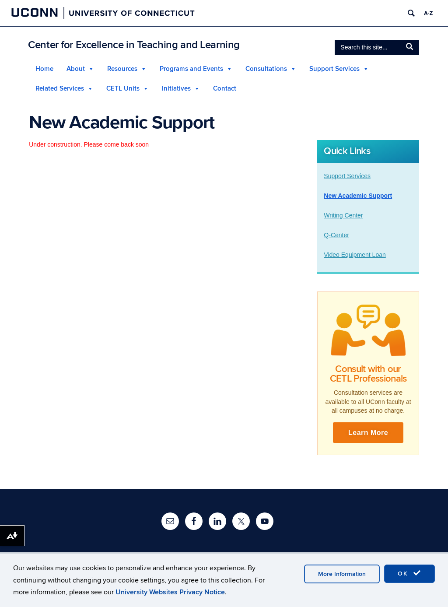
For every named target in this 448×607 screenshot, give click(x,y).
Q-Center (336, 235)
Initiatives (176, 88)
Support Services (334, 69)
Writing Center (343, 215)
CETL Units (123, 88)
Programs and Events (191, 69)
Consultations (266, 69)
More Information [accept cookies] (342, 574)
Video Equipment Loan (354, 254)
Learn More (368, 432)
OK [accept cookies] (409, 573)
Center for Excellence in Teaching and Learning (134, 45)
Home (44, 69)
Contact (224, 88)
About (75, 69)
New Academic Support (358, 195)
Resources (122, 69)
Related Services (59, 88)
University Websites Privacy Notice (170, 592)
